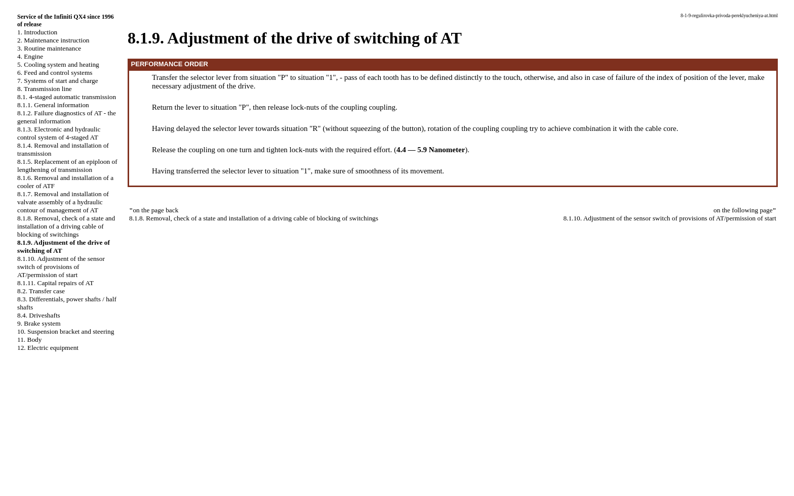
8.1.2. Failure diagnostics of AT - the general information (66, 117)
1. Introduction (37, 32)
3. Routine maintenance (49, 48)
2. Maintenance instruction (53, 40)
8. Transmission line (44, 89)
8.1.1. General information (53, 105)
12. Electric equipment (47, 347)
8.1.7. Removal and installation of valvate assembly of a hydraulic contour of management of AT (63, 202)
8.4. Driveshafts (38, 315)
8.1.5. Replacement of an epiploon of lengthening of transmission (67, 165)
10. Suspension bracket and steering (65, 331)
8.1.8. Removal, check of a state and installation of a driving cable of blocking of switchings (66, 226)
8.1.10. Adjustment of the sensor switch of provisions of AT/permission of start (61, 267)
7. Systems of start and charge (57, 80)
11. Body (29, 339)
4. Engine (30, 56)
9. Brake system (39, 323)
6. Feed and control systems (54, 72)
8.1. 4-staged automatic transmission (66, 97)
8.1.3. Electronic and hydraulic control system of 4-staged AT (58, 133)
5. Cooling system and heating (58, 64)
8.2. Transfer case (41, 291)
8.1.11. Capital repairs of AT (55, 283)
